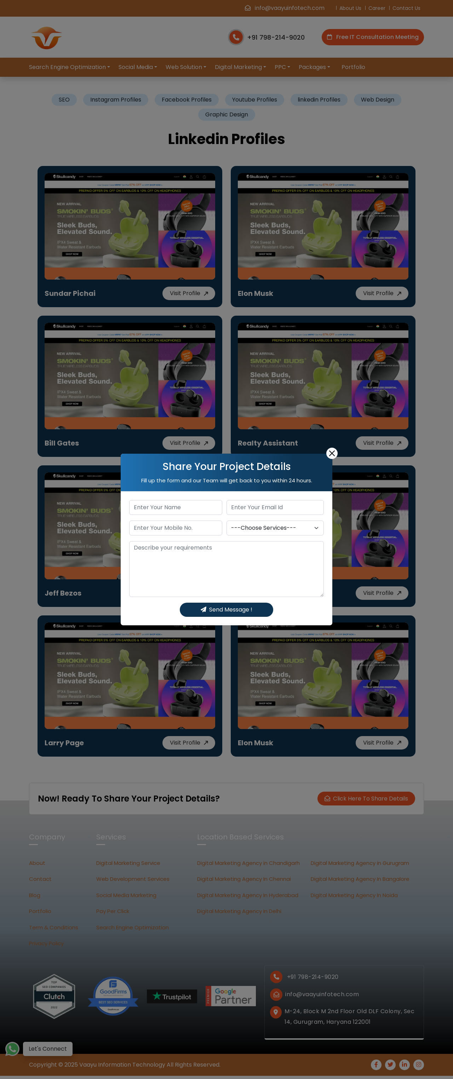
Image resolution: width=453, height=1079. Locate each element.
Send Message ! (226, 609)
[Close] (332, 453)
